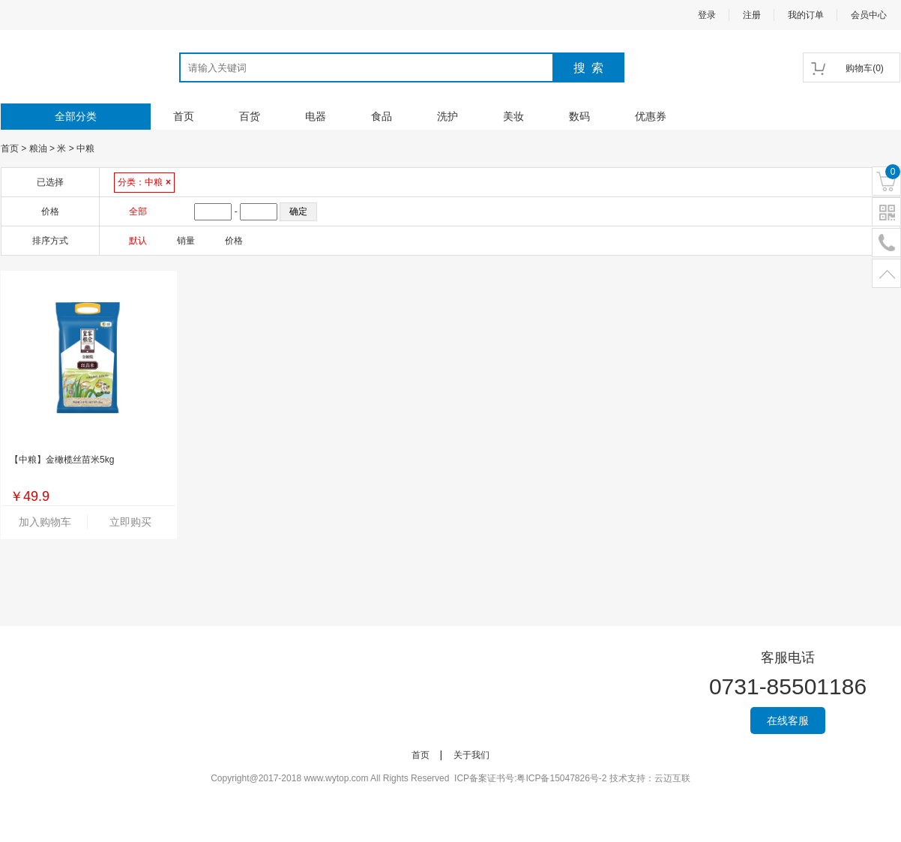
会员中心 (869, 15)
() (865, 68)
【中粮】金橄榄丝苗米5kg (62, 459)
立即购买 (130, 522)
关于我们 (471, 755)
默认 (138, 240)
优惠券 (650, 116)
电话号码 (886, 243)
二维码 (886, 212)
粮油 (38, 148)
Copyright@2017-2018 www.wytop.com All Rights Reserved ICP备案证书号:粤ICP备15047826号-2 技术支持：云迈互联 (450, 778)
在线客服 (788, 721)
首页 (183, 116)
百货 (249, 116)
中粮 (85, 148)
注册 (752, 15)
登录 (707, 15)
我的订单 (806, 15)
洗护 (447, 116)
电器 (315, 116)
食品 (381, 116)
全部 (138, 211)
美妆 (513, 116)
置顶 (886, 274)
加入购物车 (45, 522)
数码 (579, 116)
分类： (144, 182)
